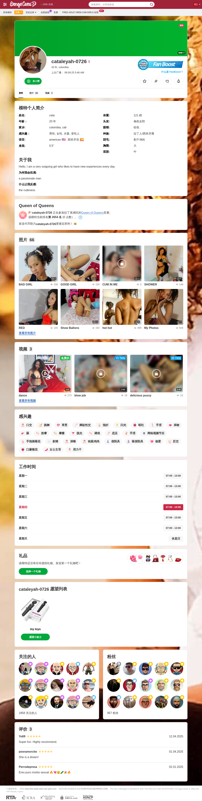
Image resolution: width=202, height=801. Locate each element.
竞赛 (56, 12)
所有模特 (7, 12)
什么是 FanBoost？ (172, 71)
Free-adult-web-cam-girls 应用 (81, 12)
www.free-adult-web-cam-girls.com (40, 789)
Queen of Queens (92, 212)
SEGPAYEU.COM (100, 789)
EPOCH (87, 789)
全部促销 (46, 12)
